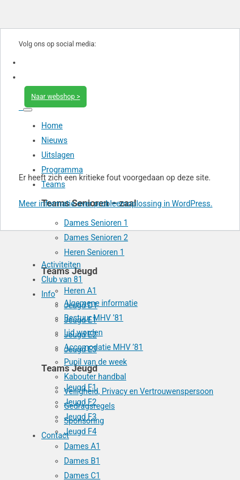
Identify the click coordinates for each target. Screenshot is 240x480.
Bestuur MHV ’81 (93, 317)
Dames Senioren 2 (96, 237)
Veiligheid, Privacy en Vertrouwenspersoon (138, 391)
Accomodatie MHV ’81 (103, 347)
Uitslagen (57, 154)
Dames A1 (82, 446)
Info (48, 294)
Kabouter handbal (95, 376)
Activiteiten (61, 264)
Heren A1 (80, 290)
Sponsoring (84, 420)
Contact (55, 435)
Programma (62, 169)
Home (52, 125)
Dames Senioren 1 (96, 222)
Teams (53, 184)
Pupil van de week (95, 361)
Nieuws (54, 140)
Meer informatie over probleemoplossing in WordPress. (115, 203)
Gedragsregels (89, 405)
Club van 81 (62, 279)
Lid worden (83, 332)
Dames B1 (82, 460)
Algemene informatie (101, 303)
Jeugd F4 (80, 431)
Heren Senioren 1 (94, 252)
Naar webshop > (55, 97)
